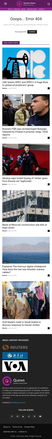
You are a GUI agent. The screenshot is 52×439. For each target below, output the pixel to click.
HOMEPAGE (32, 32)
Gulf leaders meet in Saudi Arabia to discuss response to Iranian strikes (21, 323)
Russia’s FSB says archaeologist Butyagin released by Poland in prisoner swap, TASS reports (25, 131)
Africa (4, 78)
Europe (5, 221)
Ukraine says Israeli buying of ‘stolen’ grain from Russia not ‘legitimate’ (25, 180)
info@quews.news (18, 402)
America (5, 125)
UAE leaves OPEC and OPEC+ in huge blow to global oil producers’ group (25, 83)
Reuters (4, 88)
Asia (4, 174)
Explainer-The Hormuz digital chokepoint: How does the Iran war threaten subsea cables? (24, 269)
